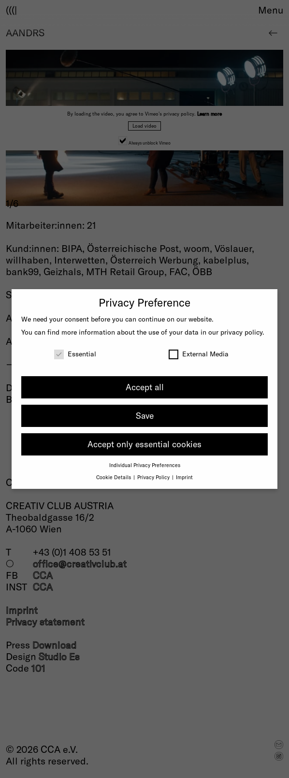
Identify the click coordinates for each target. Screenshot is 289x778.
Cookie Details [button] (114, 477)
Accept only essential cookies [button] (144, 444)
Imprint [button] (184, 477)
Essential (75, 354)
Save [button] (145, 415)
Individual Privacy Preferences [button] (144, 465)
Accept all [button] (145, 387)
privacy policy (241, 332)
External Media (199, 354)
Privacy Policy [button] (154, 477)
